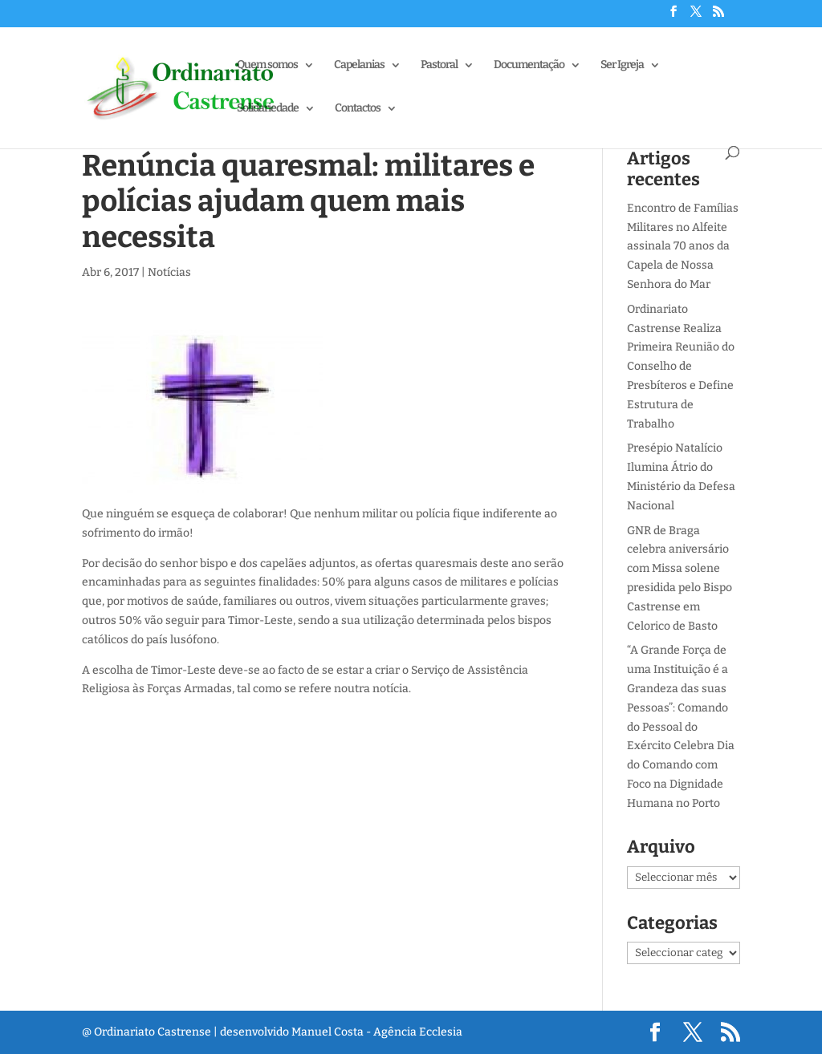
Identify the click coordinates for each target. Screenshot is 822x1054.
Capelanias (359, 65)
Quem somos (267, 65)
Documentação (529, 65)
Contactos (357, 109)
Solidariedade (268, 109)
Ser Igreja (622, 65)
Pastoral (439, 65)
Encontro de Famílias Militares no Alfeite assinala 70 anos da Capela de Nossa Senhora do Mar (683, 246)
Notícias (169, 272)
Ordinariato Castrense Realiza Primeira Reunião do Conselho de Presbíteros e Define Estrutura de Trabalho (681, 366)
